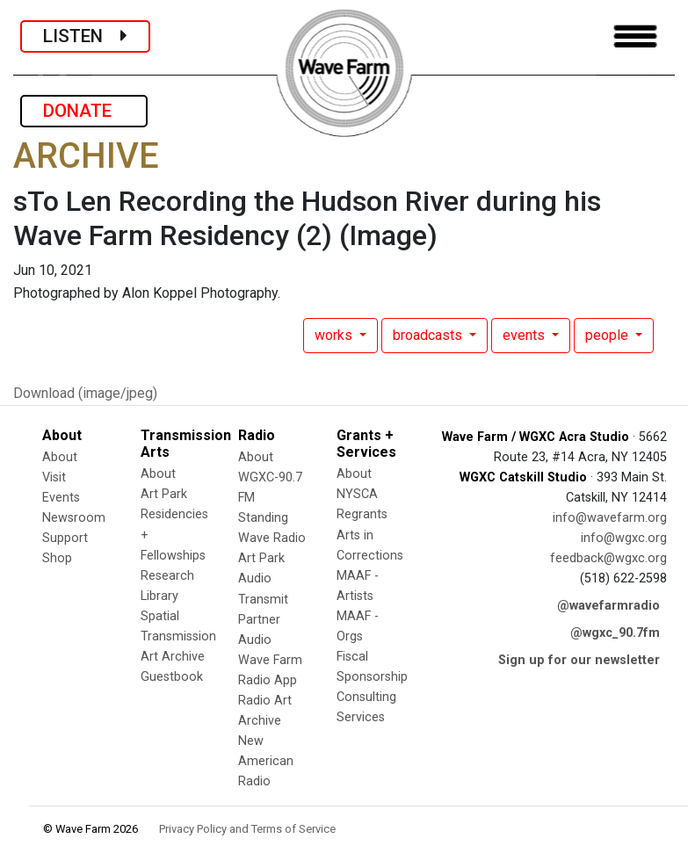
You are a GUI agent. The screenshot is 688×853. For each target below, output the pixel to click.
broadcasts (429, 335)
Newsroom (73, 517)
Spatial (160, 616)
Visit (54, 477)
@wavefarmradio (608, 605)
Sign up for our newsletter (579, 660)
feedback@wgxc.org (608, 558)
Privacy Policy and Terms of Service (247, 828)
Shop (57, 558)
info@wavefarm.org (610, 517)
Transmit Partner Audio (263, 619)
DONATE (84, 110)
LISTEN (85, 36)
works (335, 335)
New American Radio (265, 761)
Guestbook (172, 676)
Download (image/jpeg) (85, 393)
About (59, 457)
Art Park (164, 494)
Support (65, 538)
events (525, 335)
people (608, 335)
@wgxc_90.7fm (615, 632)
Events (61, 497)
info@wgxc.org (624, 538)
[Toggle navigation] (635, 36)
